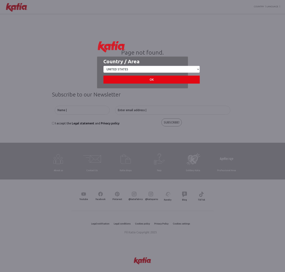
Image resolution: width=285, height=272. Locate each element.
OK (152, 79)
